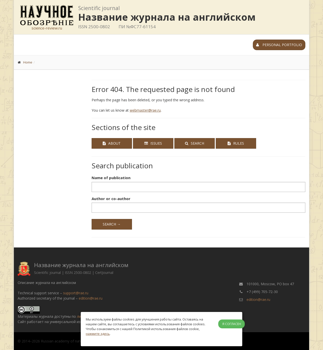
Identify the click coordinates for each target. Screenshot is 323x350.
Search (194, 143)
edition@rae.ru (90, 298)
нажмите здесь (98, 333)
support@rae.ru (75, 293)
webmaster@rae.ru (145, 110)
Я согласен (231, 324)
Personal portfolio (279, 44)
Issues (153, 143)
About (112, 143)
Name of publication (111, 177)
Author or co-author (111, 198)
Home (27, 62)
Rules (236, 143)
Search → (112, 224)
